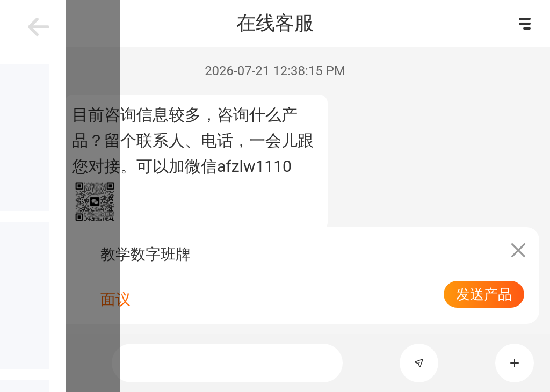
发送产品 (484, 294)
